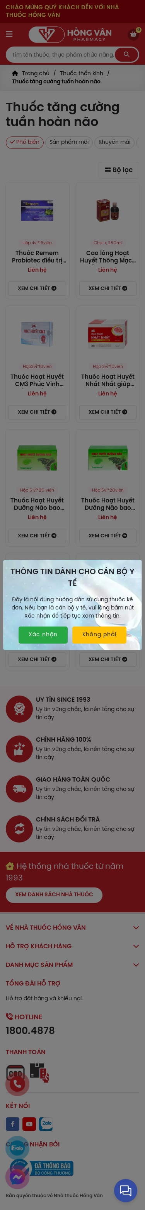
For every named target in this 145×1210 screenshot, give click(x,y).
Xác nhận (43, 635)
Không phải (99, 635)
